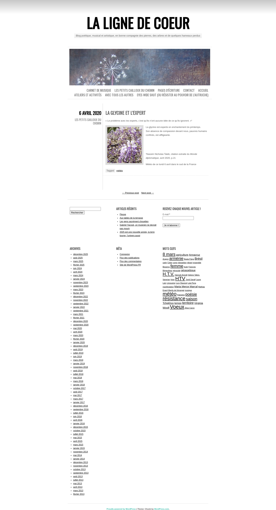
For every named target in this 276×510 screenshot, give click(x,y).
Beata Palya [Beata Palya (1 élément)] (189, 259)
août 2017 (78, 392)
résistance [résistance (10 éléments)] (174, 298)
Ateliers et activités (88, 95)
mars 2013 (78, 490)
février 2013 (78, 494)
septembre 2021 (81, 310)
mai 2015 (77, 437)
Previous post (130, 193)
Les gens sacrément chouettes (134, 221)
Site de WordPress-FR (130, 265)
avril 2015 (77, 441)
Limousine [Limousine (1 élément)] (171, 283)
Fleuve (123, 214)
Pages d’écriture (169, 90)
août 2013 (78, 476)
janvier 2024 (79, 279)
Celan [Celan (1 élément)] (169, 263)
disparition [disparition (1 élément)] (182, 263)
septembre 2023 (81, 286)
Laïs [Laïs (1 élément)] (164, 283)
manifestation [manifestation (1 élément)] (168, 287)
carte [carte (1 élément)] (165, 263)
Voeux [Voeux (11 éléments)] (177, 307)
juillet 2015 (78, 434)
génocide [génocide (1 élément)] (176, 270)
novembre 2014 (80, 452)
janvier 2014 (79, 459)
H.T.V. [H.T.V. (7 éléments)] (168, 274)
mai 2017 (77, 395)
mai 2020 (77, 328)
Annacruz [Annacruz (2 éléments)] (194, 254)
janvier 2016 (79, 423)
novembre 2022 (80, 300)
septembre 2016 (81, 409)
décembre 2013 (80, 462)
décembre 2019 (80, 346)
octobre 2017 (79, 388)
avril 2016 (77, 420)
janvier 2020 (79, 342)
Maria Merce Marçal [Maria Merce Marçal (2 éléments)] (186, 286)
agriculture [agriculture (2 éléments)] (182, 254)
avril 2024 (77, 272)
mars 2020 (78, 335)
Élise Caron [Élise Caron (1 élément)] (190, 308)
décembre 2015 (80, 427)
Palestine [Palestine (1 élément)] (181, 295)
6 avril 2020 (90, 113)
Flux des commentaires (131, 261)
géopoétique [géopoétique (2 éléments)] (188, 270)
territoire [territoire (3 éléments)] (188, 303)
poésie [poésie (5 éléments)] (191, 294)
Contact (189, 90)
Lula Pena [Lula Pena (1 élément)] (192, 283)
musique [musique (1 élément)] (188, 290)
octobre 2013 (79, 469)
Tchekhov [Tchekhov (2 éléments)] (168, 303)
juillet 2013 (78, 480)
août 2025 (78, 258)
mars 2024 (78, 275)
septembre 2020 (81, 325)
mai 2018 (77, 378)
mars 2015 (78, 445)
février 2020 (78, 339)
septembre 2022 (81, 303)
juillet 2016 (78, 413)
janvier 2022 (79, 307)
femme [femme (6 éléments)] (176, 266)
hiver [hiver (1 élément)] (173, 279)
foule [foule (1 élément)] (186, 267)
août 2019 (78, 349)
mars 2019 (78, 360)
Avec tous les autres (119, 95)
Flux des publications (129, 258)
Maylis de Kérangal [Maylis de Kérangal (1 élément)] (176, 290)
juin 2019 (77, 356)
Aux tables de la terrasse (131, 218)
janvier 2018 (79, 385)
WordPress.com (161, 509)
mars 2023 (78, 289)
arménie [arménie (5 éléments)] (176, 258)
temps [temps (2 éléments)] (178, 303)
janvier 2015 (79, 448)
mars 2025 (78, 261)
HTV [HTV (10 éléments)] (180, 278)
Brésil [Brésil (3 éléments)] (199, 258)
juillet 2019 (78, 353)
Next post (147, 193)
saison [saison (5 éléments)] (191, 299)
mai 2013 (77, 483)
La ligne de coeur (138, 22)
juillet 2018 (78, 374)
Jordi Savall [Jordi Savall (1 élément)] (191, 279)
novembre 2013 (80, 466)
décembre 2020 (80, 321)
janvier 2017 (79, 402)
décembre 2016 (80, 406)
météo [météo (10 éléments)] (170, 294)
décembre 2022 (80, 296)
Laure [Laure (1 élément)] (198, 279)
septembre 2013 (81, 473)
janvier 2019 (79, 363)
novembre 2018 (80, 367)
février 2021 (78, 318)
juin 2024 (77, 268)
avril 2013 (77, 487)
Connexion (125, 254)
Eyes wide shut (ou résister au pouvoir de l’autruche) (172, 95)
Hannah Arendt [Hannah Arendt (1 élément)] (181, 275)
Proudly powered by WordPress (121, 509)
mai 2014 (77, 455)
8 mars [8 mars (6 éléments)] (169, 254)
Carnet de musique (99, 90)
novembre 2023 (80, 282)
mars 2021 (78, 314)
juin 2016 (77, 416)
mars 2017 (78, 399)
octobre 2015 (79, 430)
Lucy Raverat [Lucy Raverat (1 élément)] (181, 283)
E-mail (166, 214)
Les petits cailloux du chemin (134, 90)
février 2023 (78, 293)
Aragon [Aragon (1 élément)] (166, 259)
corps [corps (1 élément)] (175, 263)
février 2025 (78, 265)
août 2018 (78, 370)
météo (119, 170)
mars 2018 (78, 381)
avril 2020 (77, 332)
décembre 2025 (80, 254)
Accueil (203, 90)
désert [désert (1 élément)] (190, 263)
